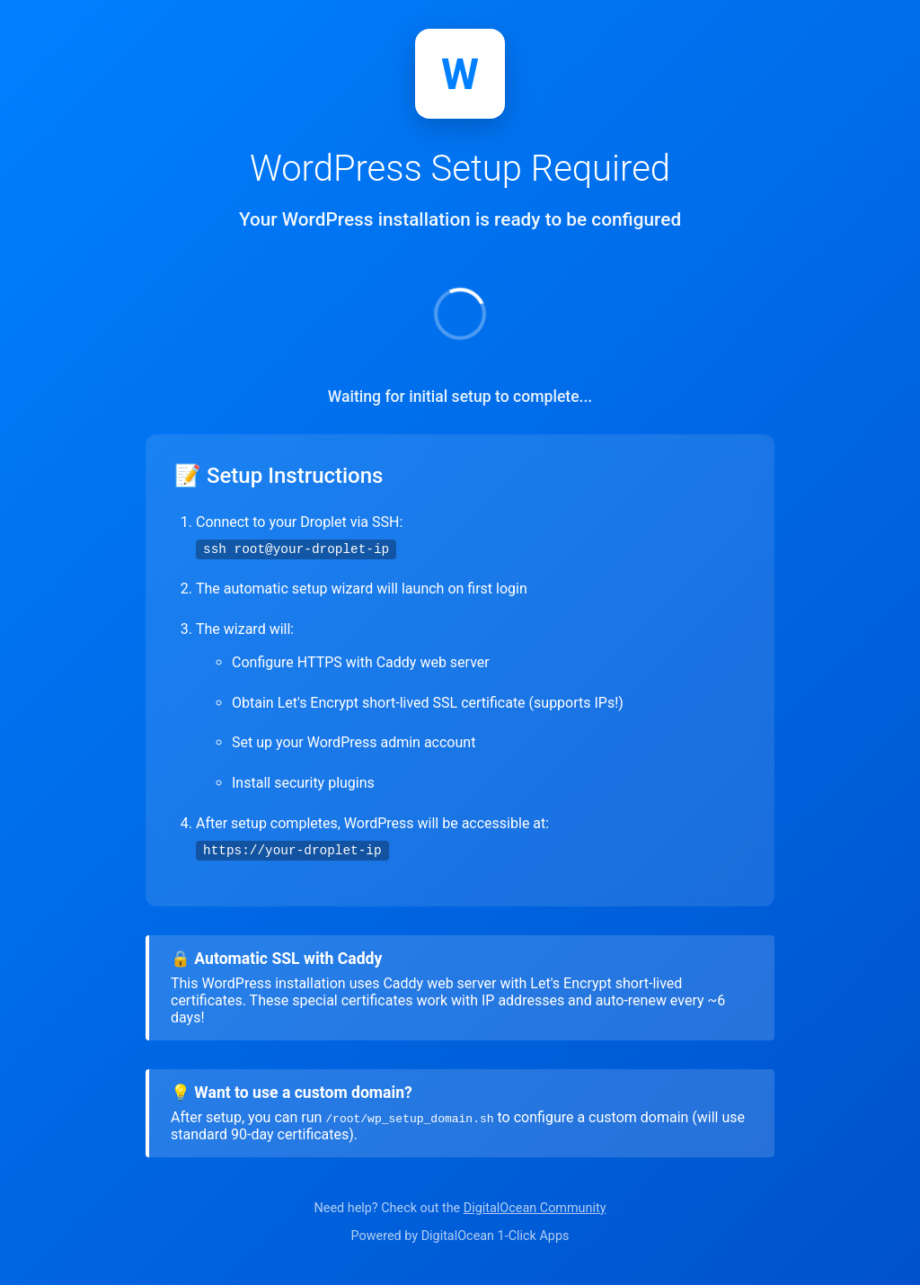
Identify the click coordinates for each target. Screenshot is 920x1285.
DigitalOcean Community (535, 1208)
